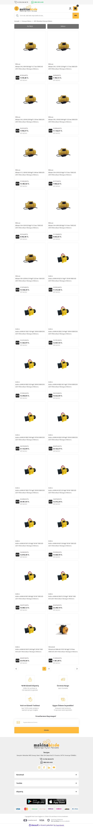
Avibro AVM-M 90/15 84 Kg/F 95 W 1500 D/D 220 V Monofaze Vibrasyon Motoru (29, 597)
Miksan (17, 64)
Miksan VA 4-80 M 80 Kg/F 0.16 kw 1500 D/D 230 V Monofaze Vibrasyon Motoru (62, 226)
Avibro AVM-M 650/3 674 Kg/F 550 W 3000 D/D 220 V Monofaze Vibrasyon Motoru (63, 438)
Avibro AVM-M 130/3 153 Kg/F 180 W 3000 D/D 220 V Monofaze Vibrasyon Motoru (30, 333)
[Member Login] (70, 8)
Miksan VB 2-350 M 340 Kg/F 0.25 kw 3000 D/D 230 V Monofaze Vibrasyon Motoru (62, 121)
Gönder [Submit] (46, 730)
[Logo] (28, 8)
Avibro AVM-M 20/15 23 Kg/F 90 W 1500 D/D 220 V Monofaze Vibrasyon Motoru (62, 491)
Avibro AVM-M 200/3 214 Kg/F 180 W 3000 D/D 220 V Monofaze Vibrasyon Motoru (63, 333)
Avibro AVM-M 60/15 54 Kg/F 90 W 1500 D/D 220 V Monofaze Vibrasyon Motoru (62, 544)
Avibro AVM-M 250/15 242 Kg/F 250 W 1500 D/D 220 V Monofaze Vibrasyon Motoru (29, 650)
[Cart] (75, 8)
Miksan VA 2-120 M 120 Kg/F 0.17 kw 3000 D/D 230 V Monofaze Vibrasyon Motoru (62, 68)
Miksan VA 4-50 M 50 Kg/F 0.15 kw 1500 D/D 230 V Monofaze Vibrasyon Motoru (29, 226)
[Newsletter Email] (46, 722)
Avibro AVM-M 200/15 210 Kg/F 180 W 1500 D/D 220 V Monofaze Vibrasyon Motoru (62, 597)
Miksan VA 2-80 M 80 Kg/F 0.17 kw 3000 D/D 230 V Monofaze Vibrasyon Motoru (29, 68)
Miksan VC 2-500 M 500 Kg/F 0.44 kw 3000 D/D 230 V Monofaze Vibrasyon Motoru (29, 174)
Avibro (50, 276)
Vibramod (51, 647)
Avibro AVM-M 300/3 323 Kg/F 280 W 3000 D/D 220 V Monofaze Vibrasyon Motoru (30, 385)
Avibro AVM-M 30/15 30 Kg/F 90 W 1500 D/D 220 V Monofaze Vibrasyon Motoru (29, 544)
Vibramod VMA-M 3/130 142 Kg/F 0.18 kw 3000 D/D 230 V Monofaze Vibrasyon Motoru (63, 650)
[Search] (46, 16)
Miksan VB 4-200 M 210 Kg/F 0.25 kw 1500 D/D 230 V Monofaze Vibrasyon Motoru (29, 280)
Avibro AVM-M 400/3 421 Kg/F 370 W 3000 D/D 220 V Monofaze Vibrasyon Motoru (63, 385)
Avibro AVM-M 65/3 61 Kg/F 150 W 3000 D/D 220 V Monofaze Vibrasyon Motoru (62, 280)
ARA (75, 15)
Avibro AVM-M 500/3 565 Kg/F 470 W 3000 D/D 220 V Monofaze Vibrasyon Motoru (30, 438)
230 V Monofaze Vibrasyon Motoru (43, 21)
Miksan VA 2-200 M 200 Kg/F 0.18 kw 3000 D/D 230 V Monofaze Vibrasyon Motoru (29, 121)
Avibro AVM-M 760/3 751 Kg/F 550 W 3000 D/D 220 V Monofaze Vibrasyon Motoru (30, 491)
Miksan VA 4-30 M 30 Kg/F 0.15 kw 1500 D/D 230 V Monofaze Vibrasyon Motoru (62, 174)
